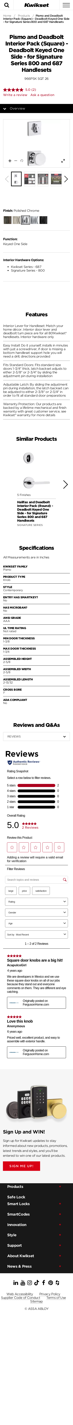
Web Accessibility (19, 1294)
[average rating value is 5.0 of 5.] (17, 89)
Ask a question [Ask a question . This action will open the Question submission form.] (42, 95)
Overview (17, 108)
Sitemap (36, 1301)
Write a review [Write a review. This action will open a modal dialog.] (15, 95)
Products (24, 15)
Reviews (13, 736)
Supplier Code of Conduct (20, 1298)
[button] (36, 143)
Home (7, 15)
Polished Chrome (21, 211)
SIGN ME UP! (21, 1166)
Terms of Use (56, 1298)
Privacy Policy (49, 1294)
